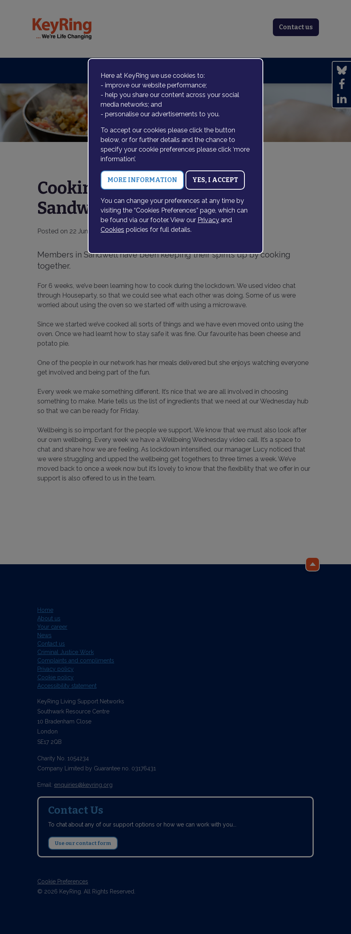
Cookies (112, 229)
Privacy (208, 220)
